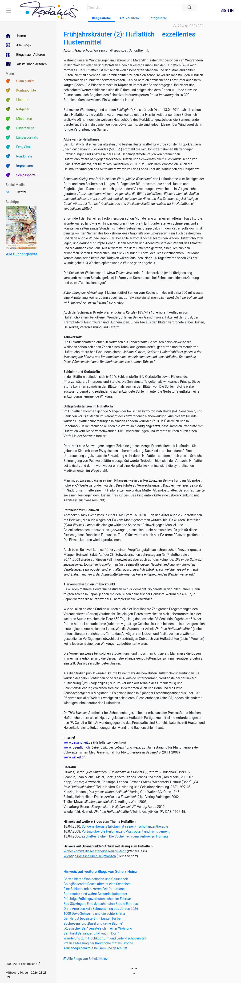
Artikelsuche (130, 18)
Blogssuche (101, 18)
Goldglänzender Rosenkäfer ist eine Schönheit (97, 884)
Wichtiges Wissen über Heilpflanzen (90, 856)
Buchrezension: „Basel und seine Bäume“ (93, 923)
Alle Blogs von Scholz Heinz (86, 959)
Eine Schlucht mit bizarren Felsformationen (95, 889)
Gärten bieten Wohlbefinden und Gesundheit (96, 879)
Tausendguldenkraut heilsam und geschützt (95, 948)
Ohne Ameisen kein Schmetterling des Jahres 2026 (101, 908)
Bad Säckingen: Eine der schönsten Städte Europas (101, 904)
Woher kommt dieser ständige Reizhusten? (95, 851)
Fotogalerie (158, 18)
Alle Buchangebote (21, 254)
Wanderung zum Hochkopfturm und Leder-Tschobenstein (105, 938)
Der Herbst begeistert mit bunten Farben (93, 918)
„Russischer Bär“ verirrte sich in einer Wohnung (98, 928)
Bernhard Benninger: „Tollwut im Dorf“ (91, 933)
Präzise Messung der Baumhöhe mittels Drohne (98, 943)
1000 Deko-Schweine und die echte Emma (94, 913)
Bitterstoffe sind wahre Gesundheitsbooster (95, 894)
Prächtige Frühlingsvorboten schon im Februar (97, 899)
